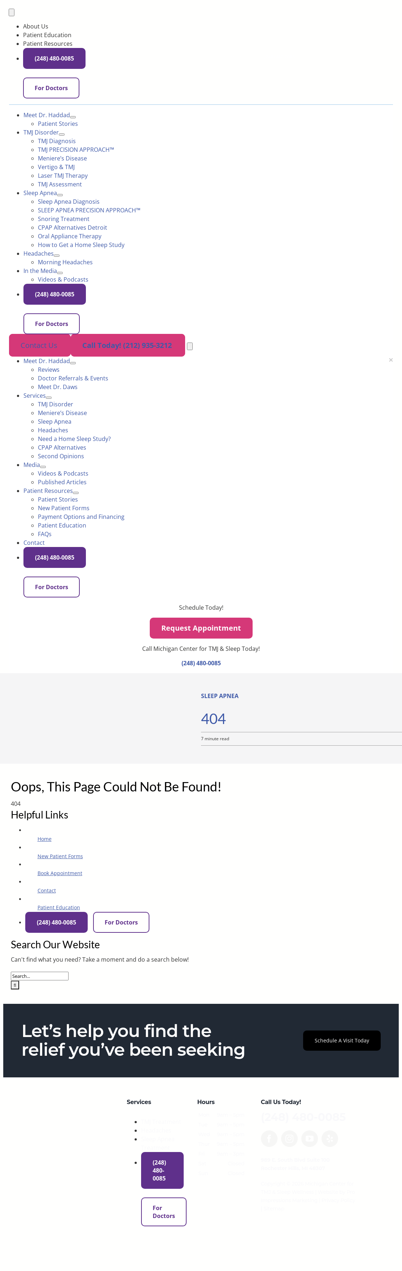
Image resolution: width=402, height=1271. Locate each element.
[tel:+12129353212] (186, 346)
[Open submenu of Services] (49, 398)
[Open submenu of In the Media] (60, 273)
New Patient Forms (60, 856)
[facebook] (269, 1138)
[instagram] (289, 1138)
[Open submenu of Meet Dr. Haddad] (73, 117)
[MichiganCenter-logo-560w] (74, 1102)
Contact (47, 890)
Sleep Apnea (220, 696)
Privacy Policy (338, 1200)
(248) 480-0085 (279, 56)
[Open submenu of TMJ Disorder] (62, 134)
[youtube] (309, 1138)
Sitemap (273, 1208)
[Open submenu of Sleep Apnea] (60, 195)
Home (45, 838)
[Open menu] (190, 346)
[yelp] (330, 1138)
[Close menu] (391, 359)
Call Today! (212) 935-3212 (128, 345)
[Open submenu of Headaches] (57, 256)
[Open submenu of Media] (43, 467)
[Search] (15, 985)
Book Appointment (60, 873)
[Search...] (40, 976)
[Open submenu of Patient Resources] (76, 493)
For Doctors (232, 56)
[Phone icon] (257, 55)
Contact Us (40, 345)
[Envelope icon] (213, 55)
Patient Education (59, 907)
